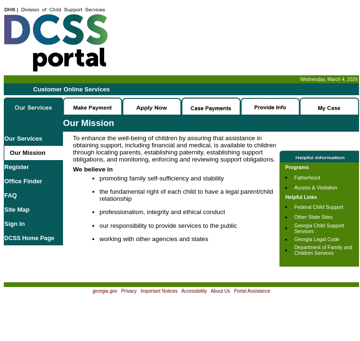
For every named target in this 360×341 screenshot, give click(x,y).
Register (16, 166)
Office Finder (23, 181)
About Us (220, 291)
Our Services (23, 138)
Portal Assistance (252, 291)
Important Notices (159, 291)
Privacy (129, 291)
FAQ (10, 195)
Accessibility (194, 291)
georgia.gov (104, 291)
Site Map (16, 209)
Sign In (14, 223)
